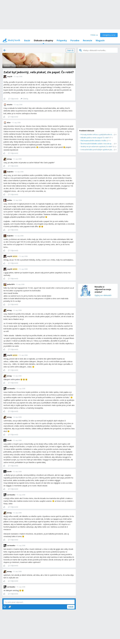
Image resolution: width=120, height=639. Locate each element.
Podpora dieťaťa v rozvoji (21, 65)
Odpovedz (13, 99)
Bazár (27, 40)
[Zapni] (70, 50)
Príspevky (62, 40)
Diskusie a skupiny (43, 40)
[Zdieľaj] (24, 99)
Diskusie (7, 65)
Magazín (100, 40)
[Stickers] (9, 607)
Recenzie (87, 40)
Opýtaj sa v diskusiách (103, 295)
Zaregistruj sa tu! (108, 35)
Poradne (74, 40)
